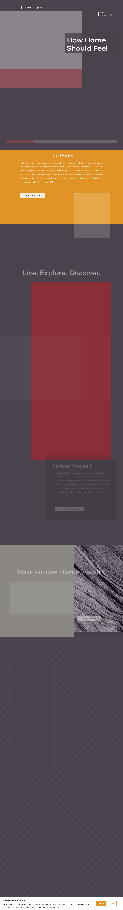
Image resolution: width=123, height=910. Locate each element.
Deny (112, 904)
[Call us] (50, 7)
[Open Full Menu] (25, 7)
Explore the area (70, 574)
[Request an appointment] (46, 7)
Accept (101, 904)
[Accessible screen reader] (38, 7)
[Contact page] (42, 7)
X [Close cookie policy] (120, 900)
